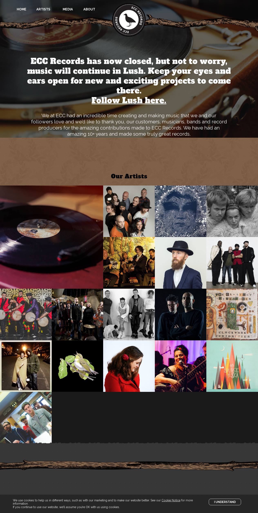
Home (21, 9)
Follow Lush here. (129, 100)
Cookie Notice (171, 500)
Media (68, 9)
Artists (43, 9)
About (89, 9)
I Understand (225, 502)
